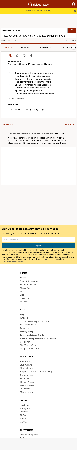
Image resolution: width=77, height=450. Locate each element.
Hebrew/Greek (32, 47)
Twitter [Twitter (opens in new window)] (23, 418)
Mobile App (25, 288)
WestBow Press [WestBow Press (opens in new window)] (27, 385)
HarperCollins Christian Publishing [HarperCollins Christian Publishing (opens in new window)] (36, 371)
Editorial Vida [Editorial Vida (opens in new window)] (26, 378)
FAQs (22, 314)
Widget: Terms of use (29, 348)
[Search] (72, 30)
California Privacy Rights (32, 335)
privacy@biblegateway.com (13, 261)
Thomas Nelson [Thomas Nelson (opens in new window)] (27, 382)
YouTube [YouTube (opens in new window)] (24, 422)
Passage (6, 47)
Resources (18, 47)
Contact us (25, 328)
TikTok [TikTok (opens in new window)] (23, 415)
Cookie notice (26, 341)
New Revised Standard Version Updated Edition (31, 133)
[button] (73, 4)
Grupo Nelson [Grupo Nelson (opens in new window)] (26, 375)
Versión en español (29, 434)
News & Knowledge (29, 281)
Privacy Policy (48, 259)
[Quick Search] (34, 30)
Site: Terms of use (28, 345)
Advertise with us (28, 324)
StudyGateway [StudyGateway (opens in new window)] (26, 364)
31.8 (13, 109)
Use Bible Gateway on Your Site (34, 321)
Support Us (25, 301)
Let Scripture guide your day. (38, 10)
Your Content (48, 47)
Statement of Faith (28, 284)
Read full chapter (16, 98)
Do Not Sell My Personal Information (38, 338)
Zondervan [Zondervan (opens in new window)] (25, 388)
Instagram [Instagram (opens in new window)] (25, 408)
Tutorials (24, 317)
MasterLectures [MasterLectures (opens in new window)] (27, 392)
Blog (22, 294)
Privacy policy (26, 331)
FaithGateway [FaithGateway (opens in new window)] (26, 361)
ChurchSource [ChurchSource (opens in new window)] (26, 368)
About (23, 277)
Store (22, 291)
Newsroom (25, 298)
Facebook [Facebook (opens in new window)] (24, 405)
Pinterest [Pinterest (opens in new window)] (24, 411)
